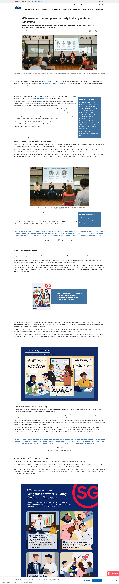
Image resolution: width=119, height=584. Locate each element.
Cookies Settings (86, 580)
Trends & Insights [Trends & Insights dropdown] (89, 9)
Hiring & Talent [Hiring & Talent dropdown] (56, 9)
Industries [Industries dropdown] (45, 9)
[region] (59, 580)
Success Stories (74, 4)
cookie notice (20, 580)
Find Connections (85, 4)
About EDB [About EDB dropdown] (100, 9)
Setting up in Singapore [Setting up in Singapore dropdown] (32, 9)
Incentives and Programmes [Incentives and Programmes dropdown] (72, 9)
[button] (39, 1)
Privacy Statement (7, 580)
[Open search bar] (103, 5)
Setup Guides (62, 4)
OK (97, 580)
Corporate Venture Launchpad (39, 98)
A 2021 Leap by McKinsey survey (48, 83)
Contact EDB (97, 4)
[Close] (116, 580)
